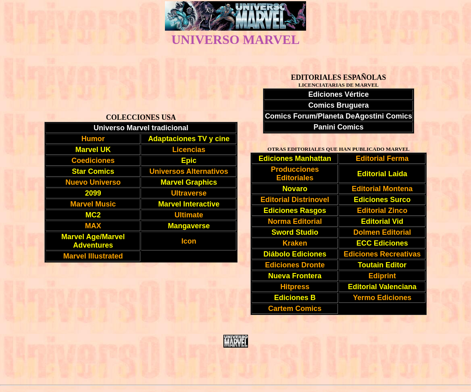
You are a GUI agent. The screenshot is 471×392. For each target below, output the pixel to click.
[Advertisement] (235, 366)
